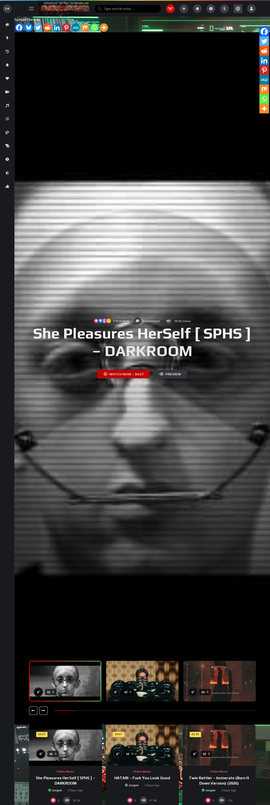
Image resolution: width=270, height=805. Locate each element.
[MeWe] (75, 27)
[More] (104, 27)
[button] (33, 710)
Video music (65, 771)
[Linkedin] (57, 27)
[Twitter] (38, 27)
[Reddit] (47, 27)
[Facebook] (19, 27)
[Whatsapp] (94, 27)
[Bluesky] (28, 27)
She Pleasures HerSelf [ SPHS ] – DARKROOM (142, 341)
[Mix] (85, 27)
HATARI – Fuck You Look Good (142, 778)
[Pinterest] (66, 27)
